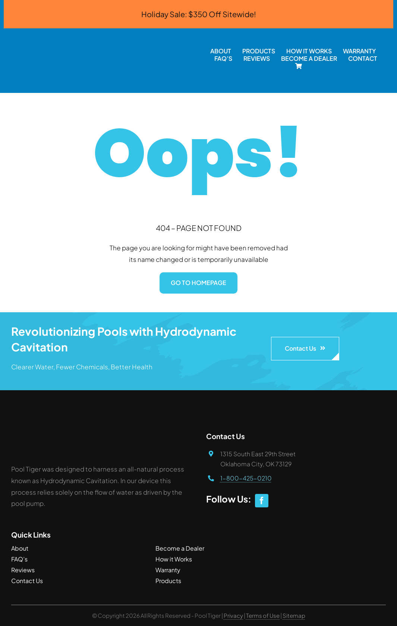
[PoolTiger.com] (101, 31)
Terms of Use (263, 615)
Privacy (234, 615)
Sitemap (294, 615)
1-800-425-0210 (246, 478)
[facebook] (261, 500)
